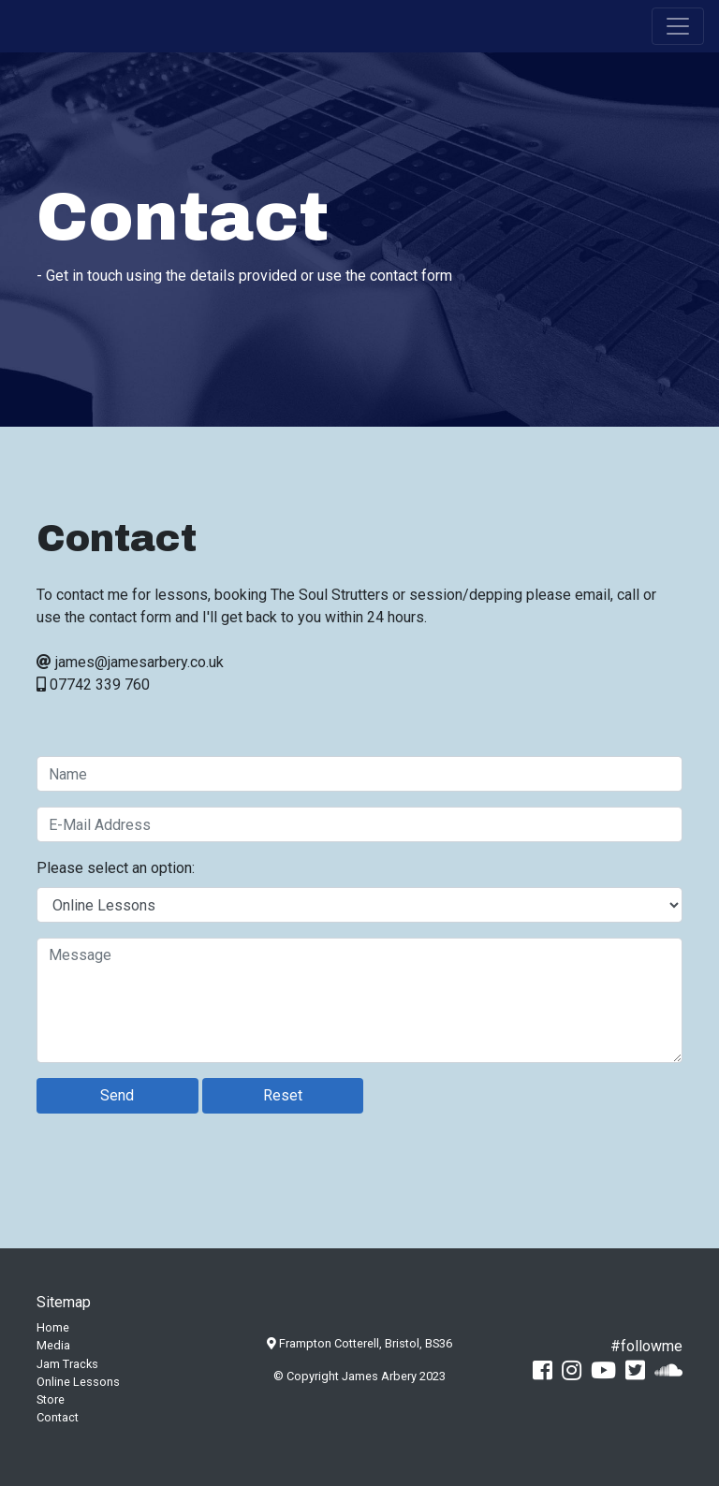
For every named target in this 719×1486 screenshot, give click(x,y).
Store (51, 1399)
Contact (58, 1417)
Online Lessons (78, 1382)
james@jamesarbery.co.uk (139, 662)
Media (53, 1345)
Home (53, 1327)
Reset (282, 1095)
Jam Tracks (67, 1364)
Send (117, 1095)
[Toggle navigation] (678, 26)
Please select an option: (116, 868)
